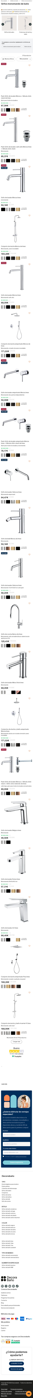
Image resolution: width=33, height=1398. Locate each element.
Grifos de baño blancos (8, 1227)
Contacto (4, 1300)
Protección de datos (17, 1389)
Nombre (5, 1131)
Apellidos (6, 1140)
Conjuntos (5, 1192)
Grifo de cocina (6, 1201)
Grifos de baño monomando (10, 1255)
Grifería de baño (14, 0)
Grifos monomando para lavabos (11, 46)
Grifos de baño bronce (8, 1234)
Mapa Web (4, 1396)
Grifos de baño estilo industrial (11, 1217)
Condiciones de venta (21, 1391)
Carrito (3, 1330)
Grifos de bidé (6, 1199)
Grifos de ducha (6, 1195)
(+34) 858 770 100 (16, 1363)
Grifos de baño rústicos (8, 1213)
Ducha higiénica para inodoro (10, 1184)
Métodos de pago (6, 1393)
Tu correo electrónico (9, 1148)
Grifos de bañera (6, 1197)
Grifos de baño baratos (8, 1265)
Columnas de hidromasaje (9, 1188)
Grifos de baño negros (8, 1225)
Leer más (4, 1084)
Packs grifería (6, 1186)
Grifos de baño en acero (9, 1231)
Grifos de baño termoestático (10, 1257)
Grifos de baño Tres (7, 1245)
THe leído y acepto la (15, 1156)
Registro (3, 1328)
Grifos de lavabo (6, 1190)
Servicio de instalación (8, 1308)
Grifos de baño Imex (7, 1241)
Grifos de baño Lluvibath (9, 1247)
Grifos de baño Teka (7, 1243)
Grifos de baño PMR (7, 1267)
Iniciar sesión (5, 1325)
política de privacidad (21, 1156)
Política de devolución (21, 1393)
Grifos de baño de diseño (9, 1215)
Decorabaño (4, 0)
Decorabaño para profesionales (10, 1305)
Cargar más (16, 1041)
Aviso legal (4, 1389)
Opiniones (4, 1295)
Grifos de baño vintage (8, 1211)
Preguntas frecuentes (7, 1298)
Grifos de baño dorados (9, 1229)
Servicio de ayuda (16, 1369)
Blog (2, 1303)
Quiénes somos (6, 1293)
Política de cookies (6, 1391)
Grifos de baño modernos (9, 1209)
